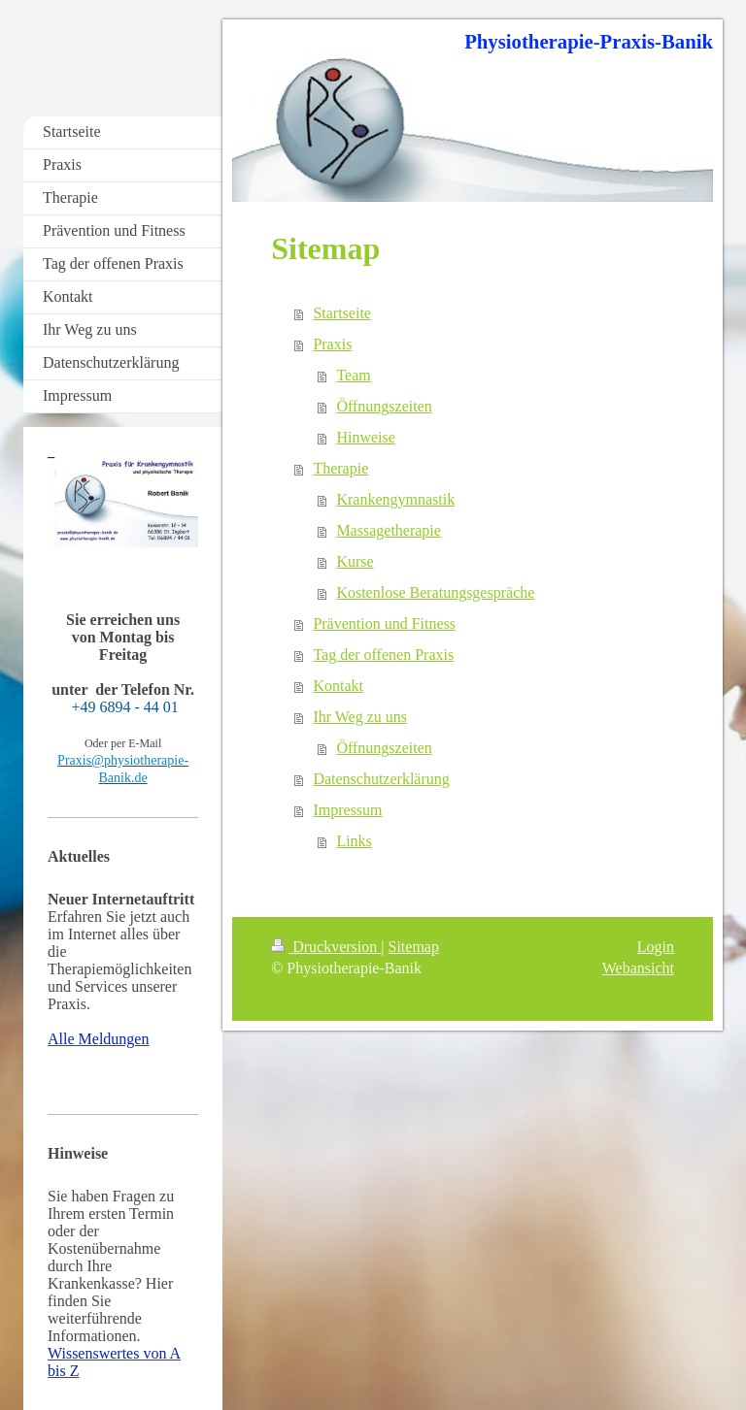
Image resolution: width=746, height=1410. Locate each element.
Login (655, 946)
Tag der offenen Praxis (383, 654)
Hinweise (365, 437)
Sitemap (414, 946)
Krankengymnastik (395, 499)
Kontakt (338, 685)
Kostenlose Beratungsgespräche (435, 592)
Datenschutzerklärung (381, 779)
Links (353, 841)
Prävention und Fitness (384, 623)
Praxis (332, 344)
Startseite (342, 313)
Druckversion (326, 946)
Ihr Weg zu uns (360, 716)
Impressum (347, 810)
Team (353, 375)
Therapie (340, 468)
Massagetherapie (388, 530)
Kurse (354, 561)
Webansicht (638, 968)
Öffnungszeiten (383, 406)
